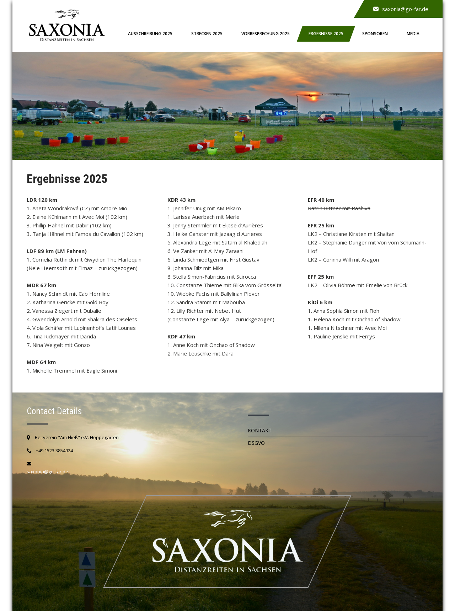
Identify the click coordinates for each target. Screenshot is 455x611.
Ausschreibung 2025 (150, 34)
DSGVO (256, 442)
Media (413, 34)
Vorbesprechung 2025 (265, 34)
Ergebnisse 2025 (326, 34)
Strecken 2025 (207, 34)
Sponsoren (375, 34)
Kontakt (260, 430)
